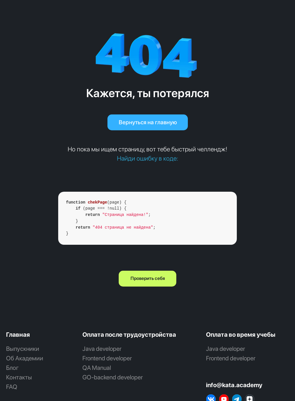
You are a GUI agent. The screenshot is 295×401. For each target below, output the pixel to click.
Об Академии (24, 358)
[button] (147, 279)
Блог (12, 367)
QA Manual (96, 367)
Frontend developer (107, 358)
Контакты (19, 377)
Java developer (102, 348)
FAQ (11, 386)
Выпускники (22, 348)
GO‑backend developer (112, 377)
